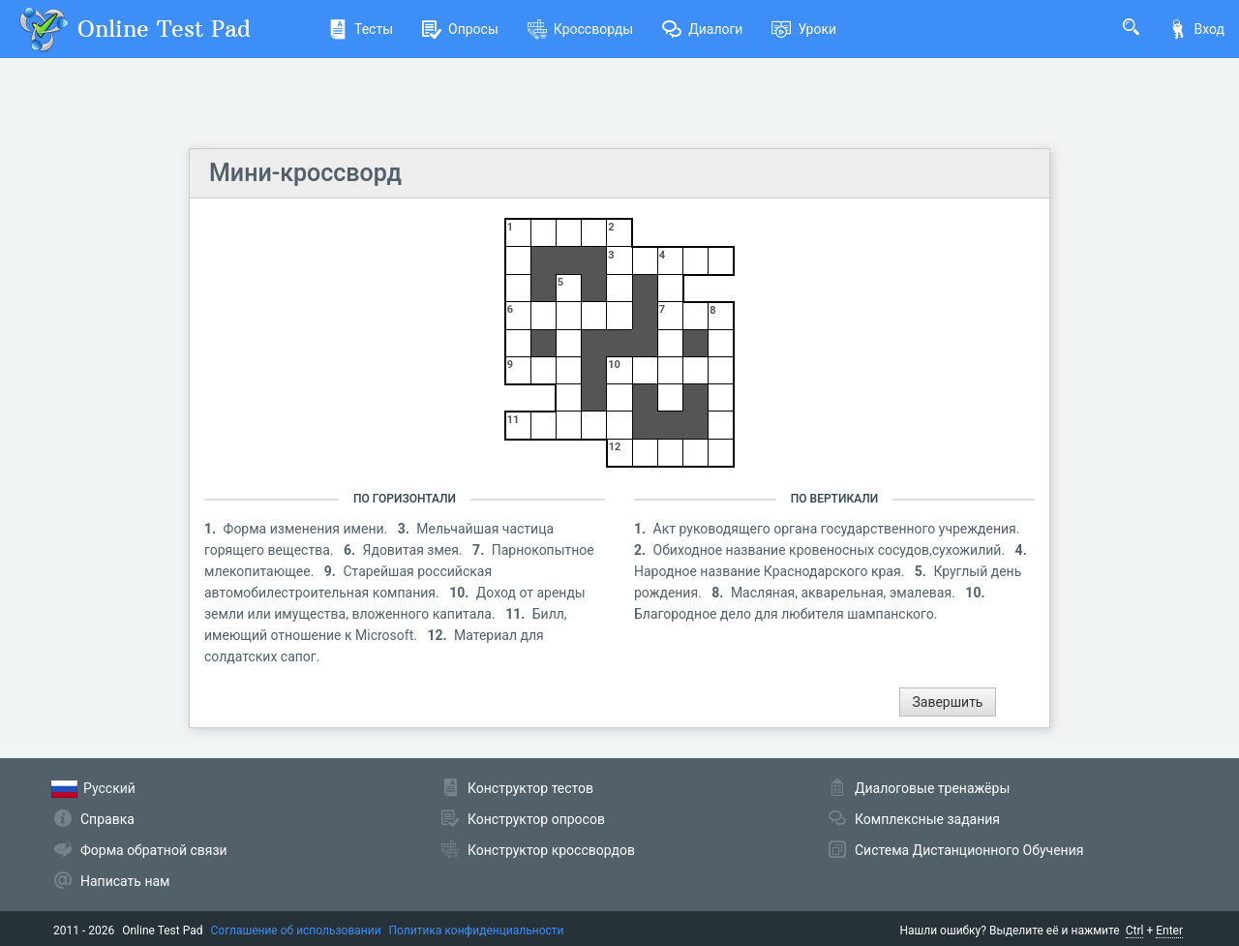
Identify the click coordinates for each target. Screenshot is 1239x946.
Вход (1196, 29)
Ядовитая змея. (415, 550)
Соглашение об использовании (296, 930)
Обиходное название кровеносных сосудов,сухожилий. (831, 550)
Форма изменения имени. (307, 528)
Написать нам (124, 881)
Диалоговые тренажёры (932, 788)
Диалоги (702, 29)
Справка (107, 819)
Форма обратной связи (153, 850)
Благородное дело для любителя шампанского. (785, 614)
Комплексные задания (927, 819)
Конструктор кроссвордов (551, 850)
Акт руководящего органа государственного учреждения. (836, 528)
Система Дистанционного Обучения (969, 850)
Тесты (360, 29)
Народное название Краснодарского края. (771, 571)
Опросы (460, 29)
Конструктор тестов (530, 788)
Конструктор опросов (536, 819)
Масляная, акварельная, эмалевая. (844, 592)
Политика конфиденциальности (476, 930)
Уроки (803, 29)
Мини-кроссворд (305, 173)
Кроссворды (580, 29)
